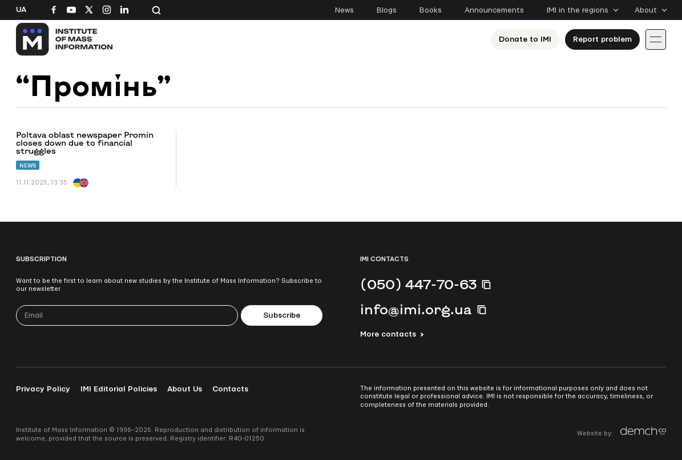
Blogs (387, 10)
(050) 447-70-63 (418, 284)
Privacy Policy (43, 389)
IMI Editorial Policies (118, 389)
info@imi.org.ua (416, 309)
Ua (21, 10)
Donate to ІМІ (525, 39)
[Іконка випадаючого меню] (655, 39)
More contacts (388, 334)
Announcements (494, 10)
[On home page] (65, 39)
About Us (184, 389)
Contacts (230, 389)
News (344, 10)
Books (430, 10)
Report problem (602, 39)
